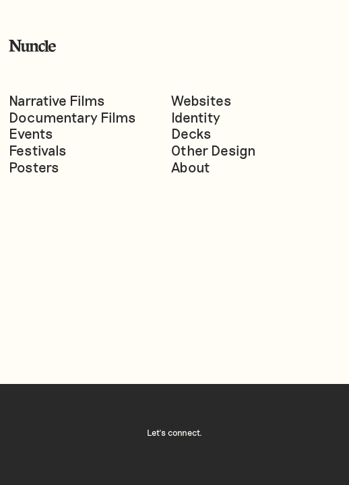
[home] (32, 46)
